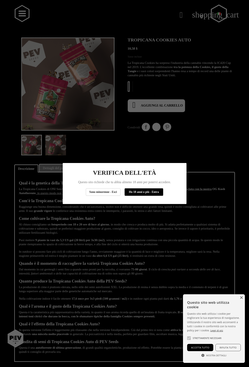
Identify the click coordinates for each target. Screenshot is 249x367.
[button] (189, 338)
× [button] (241, 297)
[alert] (214, 328)
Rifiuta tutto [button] (227, 347)
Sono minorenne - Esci (103, 191)
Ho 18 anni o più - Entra (144, 191)
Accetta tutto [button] (200, 347)
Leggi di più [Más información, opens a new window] (216, 330)
